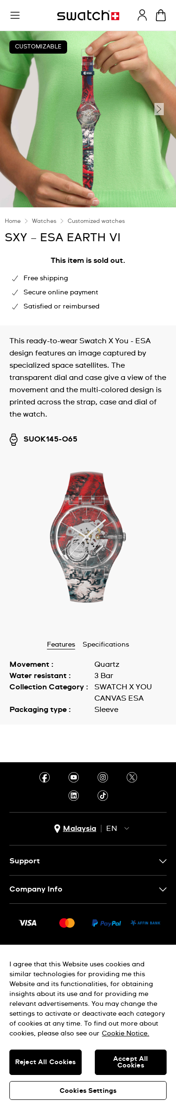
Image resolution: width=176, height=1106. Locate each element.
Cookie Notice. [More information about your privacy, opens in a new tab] (125, 1033)
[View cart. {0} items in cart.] (161, 15)
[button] (15, 15)
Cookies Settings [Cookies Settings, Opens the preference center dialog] (88, 1091)
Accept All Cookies (130, 1062)
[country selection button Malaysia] (75, 828)
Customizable (38, 47)
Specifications (106, 644)
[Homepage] (88, 15)
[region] (88, 1025)
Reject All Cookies (45, 1062)
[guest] (142, 15)
